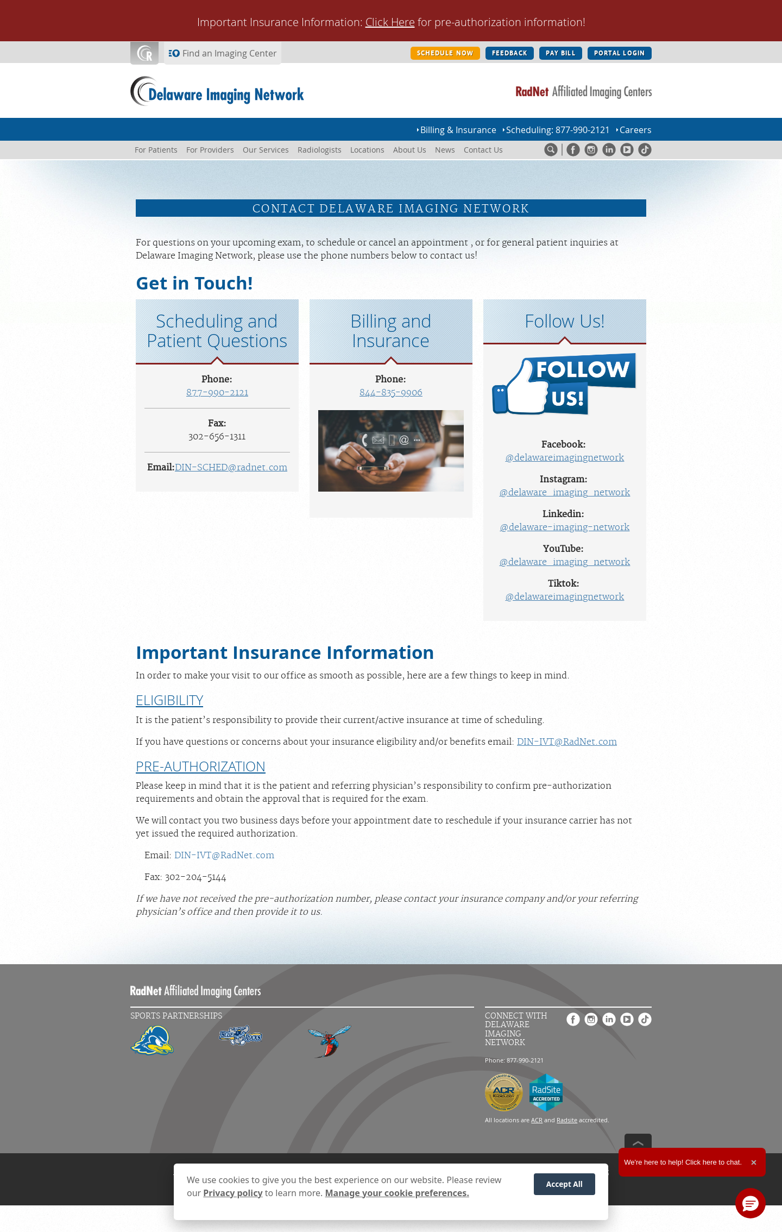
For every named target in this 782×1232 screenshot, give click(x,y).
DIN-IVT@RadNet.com (567, 742)
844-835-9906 (391, 392)
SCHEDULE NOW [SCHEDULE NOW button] (445, 53)
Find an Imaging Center (229, 53)
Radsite (567, 1120)
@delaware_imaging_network (564, 492)
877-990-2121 (217, 392)
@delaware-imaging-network (564, 527)
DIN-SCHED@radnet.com (231, 467)
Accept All (564, 1186)
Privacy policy (232, 1195)
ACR (537, 1120)
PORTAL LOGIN (619, 53)
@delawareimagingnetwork (564, 457)
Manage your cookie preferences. (397, 1195)
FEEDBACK (509, 53)
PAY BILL (561, 53)
